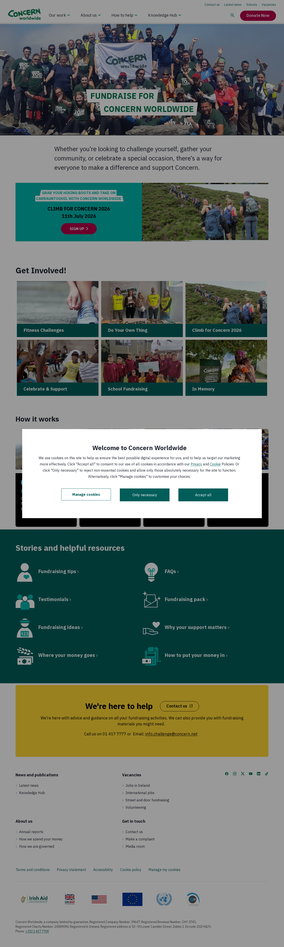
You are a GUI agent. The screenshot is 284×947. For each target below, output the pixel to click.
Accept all (203, 495)
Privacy (196, 464)
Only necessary (144, 495)
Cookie (215, 464)
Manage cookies (86, 495)
